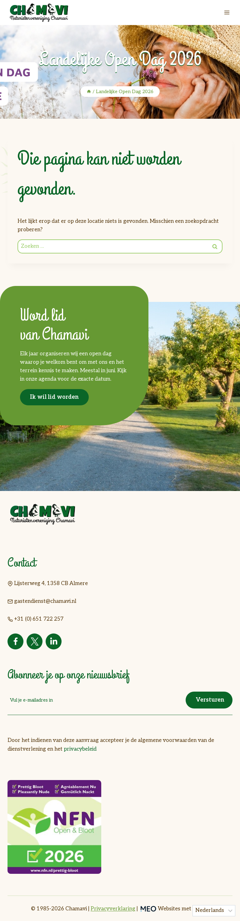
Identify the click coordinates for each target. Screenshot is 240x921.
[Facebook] (15, 641)
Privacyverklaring (113, 908)
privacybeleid (80, 748)
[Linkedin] (54, 641)
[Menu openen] (226, 12)
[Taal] (214, 910)
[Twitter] (34, 641)
